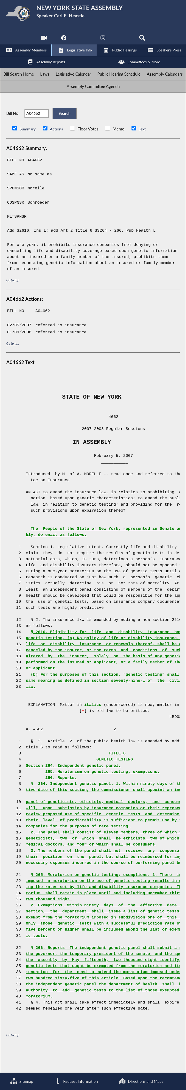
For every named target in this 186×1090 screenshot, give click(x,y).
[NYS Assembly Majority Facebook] (62, 41)
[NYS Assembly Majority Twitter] (83, 41)
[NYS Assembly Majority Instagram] (103, 41)
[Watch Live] (43, 41)
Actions (57, 150)
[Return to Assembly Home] (93, 14)
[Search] (143, 41)
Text (143, 150)
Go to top (12, 302)
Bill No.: (13, 131)
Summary (28, 150)
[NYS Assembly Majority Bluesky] (123, 41)
